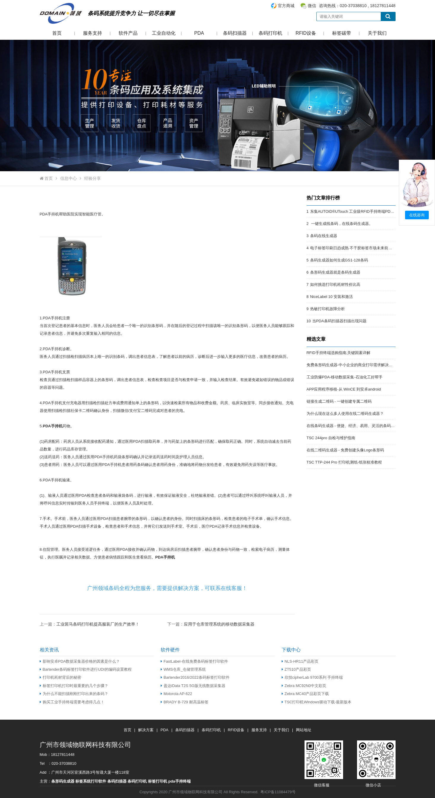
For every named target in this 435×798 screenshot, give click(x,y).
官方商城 (286, 5)
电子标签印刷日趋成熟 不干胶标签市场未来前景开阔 (355, 248)
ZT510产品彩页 (296, 669)
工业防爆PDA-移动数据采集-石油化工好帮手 (345, 377)
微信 (312, 5)
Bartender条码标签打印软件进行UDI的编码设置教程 (86, 669)
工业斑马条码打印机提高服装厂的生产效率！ (97, 624)
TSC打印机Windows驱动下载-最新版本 (317, 702)
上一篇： (89, 624)
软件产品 (128, 33)
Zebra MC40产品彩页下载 (305, 693)
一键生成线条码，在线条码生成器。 (341, 223)
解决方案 (146, 730)
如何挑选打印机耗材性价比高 (335, 284)
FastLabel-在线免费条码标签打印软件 (194, 661)
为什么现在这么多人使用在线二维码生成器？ (345, 413)
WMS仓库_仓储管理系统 (183, 669)
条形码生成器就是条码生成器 (335, 272)
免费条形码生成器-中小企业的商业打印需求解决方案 (351, 365)
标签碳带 (341, 33)
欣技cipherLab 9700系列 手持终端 (312, 677)
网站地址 (303, 730)
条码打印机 (270, 33)
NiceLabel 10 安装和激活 (331, 296)
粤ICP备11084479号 (277, 792)
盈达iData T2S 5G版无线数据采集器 (193, 685)
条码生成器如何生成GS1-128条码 (339, 260)
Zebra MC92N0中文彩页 (304, 685)
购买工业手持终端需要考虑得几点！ (72, 702)
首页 (57, 33)
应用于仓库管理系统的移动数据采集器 (219, 624)
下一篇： (210, 624)
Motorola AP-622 (176, 693)
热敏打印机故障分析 (327, 309)
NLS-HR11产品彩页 (300, 661)
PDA (199, 33)
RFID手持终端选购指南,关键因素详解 (339, 352)
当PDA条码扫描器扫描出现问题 (339, 321)
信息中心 (68, 178)
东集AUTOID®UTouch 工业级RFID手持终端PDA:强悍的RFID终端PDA (370, 211)
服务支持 (92, 33)
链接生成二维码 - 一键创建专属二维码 (339, 401)
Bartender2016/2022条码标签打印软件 (195, 677)
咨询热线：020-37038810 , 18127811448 (333, 6)
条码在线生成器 (323, 236)
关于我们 (377, 33)
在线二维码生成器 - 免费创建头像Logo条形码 (345, 450)
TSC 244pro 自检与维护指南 (331, 438)
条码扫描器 (235, 33)
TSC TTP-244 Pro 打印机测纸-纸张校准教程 (344, 462)
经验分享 (92, 178)
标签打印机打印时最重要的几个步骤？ (74, 685)
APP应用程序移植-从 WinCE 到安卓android (344, 389)
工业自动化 (164, 33)
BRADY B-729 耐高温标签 (184, 702)
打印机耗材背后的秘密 (60, 677)
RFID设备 (306, 33)
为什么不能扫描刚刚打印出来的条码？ (74, 693)
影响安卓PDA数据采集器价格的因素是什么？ (80, 661)
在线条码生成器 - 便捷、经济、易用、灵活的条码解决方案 (357, 425)
